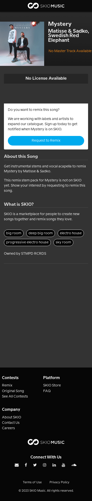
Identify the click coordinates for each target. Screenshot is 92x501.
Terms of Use (32, 482)
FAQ (47, 391)
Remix (7, 385)
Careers (8, 428)
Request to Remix (46, 140)
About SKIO (11, 417)
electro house (71, 233)
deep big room (40, 233)
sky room (63, 242)
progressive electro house (27, 242)
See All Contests (15, 396)
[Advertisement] (46, 310)
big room (13, 233)
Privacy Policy (59, 482)
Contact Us (11, 423)
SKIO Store (52, 385)
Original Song (13, 391)
